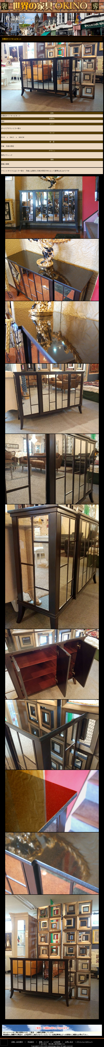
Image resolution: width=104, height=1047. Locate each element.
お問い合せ (69, 1042)
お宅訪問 (57, 1042)
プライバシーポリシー (84, 1042)
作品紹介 (31, 1042)
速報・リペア (44, 1042)
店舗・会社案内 (17, 1042)
